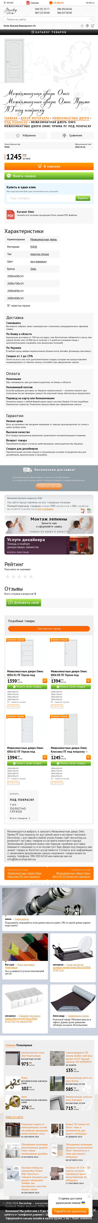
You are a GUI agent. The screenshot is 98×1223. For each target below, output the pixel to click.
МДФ (33, 246)
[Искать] (91, 19)
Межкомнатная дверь (43, 239)
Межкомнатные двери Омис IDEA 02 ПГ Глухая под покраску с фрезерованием (25, 751)
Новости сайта (14, 1116)
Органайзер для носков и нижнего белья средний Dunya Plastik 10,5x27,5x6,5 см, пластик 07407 (22, 1018)
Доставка (14, 317)
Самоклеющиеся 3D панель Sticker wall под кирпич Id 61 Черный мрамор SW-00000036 (79, 1057)
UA (87, 2)
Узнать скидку (21, 175)
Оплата (13, 373)
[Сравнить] (87, 25)
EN (90, 2)
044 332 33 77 (42, 9)
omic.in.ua (80, 146)
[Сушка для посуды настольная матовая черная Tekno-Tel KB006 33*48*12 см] (73, 948)
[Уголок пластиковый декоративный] (25, 948)
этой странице (44, 509)
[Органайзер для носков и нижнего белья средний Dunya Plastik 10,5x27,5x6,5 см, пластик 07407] (25, 999)
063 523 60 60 (42, 12)
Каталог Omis (54, 213)
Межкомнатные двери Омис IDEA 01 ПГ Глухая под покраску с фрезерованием (25, 675)
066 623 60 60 (64, 12)
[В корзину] (45, 680)
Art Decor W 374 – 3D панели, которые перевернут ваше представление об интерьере (78, 1174)
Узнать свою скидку (29, 686)
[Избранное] (82, 25)
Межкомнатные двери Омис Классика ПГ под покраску (69, 749)
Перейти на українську (70, 1211)
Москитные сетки (31, 1059)
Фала (24, 1077)
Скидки (56, 3)
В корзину (49, 166)
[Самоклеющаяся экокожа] (73, 999)
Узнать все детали (49, 486)
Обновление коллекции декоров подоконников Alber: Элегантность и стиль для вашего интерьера (79, 1150)
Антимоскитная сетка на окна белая (79, 1079)
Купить (83, 198)
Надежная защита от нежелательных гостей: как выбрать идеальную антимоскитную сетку (34, 1129)
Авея (24, 1096)
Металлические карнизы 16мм (34, 1082)
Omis (7, 146)
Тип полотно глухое (49, 628)
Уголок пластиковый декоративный (20, 966)
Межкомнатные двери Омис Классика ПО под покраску (25, 874)
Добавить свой (23, 602)
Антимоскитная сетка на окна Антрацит (79, 1098)
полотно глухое (39, 254)
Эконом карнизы (22, 919)
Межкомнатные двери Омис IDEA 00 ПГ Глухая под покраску (69, 675)
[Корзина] (92, 25)
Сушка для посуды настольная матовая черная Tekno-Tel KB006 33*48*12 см (72, 967)
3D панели (71, 1065)
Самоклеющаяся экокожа (78, 1015)
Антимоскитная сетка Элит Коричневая (32, 1054)
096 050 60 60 (64, 9)
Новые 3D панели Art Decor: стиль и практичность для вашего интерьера (78, 1129)
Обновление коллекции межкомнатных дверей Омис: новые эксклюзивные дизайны (34, 1149)
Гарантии (14, 415)
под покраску (38, 261)
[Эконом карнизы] (49, 902)
